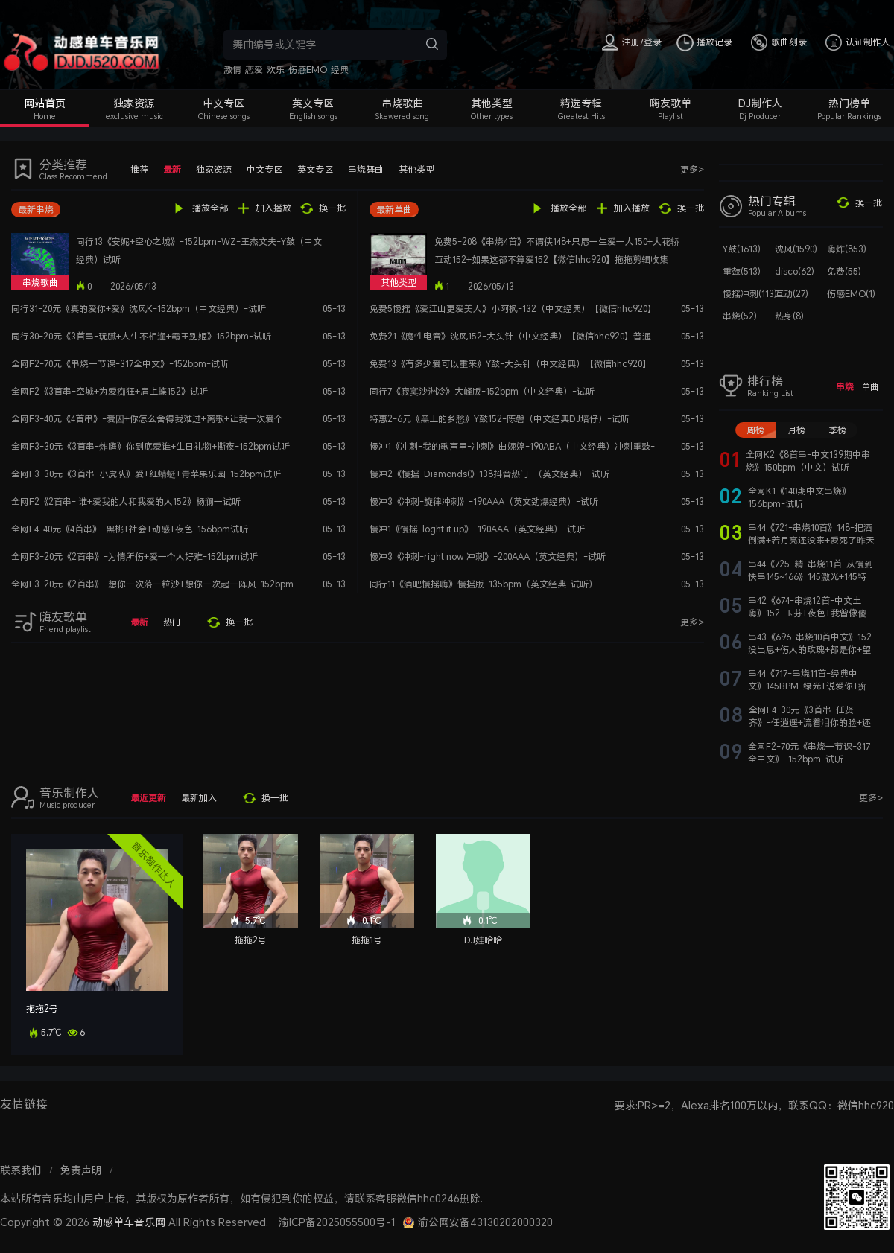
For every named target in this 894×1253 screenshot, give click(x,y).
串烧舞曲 (366, 169)
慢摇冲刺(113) (750, 293)
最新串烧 (36, 209)
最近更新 (148, 797)
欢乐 (276, 69)
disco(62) (794, 271)
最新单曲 (394, 209)
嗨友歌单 (670, 103)
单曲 (870, 386)
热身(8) (789, 316)
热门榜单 (849, 103)
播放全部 (210, 208)
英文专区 (313, 103)
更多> (692, 169)
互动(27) (791, 293)
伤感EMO (307, 69)
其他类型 (492, 103)
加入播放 (273, 208)
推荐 (139, 169)
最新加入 (199, 797)
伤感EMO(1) (851, 293)
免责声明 (81, 1170)
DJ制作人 (760, 103)
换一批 (332, 208)
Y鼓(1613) (742, 249)
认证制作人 (868, 42)
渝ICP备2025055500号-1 (337, 1222)
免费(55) (844, 271)
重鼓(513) (742, 271)
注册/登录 (642, 42)
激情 (232, 69)
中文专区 (223, 103)
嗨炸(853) (846, 249)
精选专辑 (581, 103)
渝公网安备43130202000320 (485, 1222)
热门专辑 (772, 201)
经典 (340, 69)
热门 (172, 622)
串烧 (845, 386)
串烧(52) (740, 316)
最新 (172, 169)
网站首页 (45, 103)
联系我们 (21, 1170)
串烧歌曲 (402, 103)
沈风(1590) (796, 249)
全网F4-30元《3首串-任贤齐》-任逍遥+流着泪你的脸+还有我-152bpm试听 (810, 722)
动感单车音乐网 (128, 1222)
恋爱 (254, 69)
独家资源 (134, 103)
